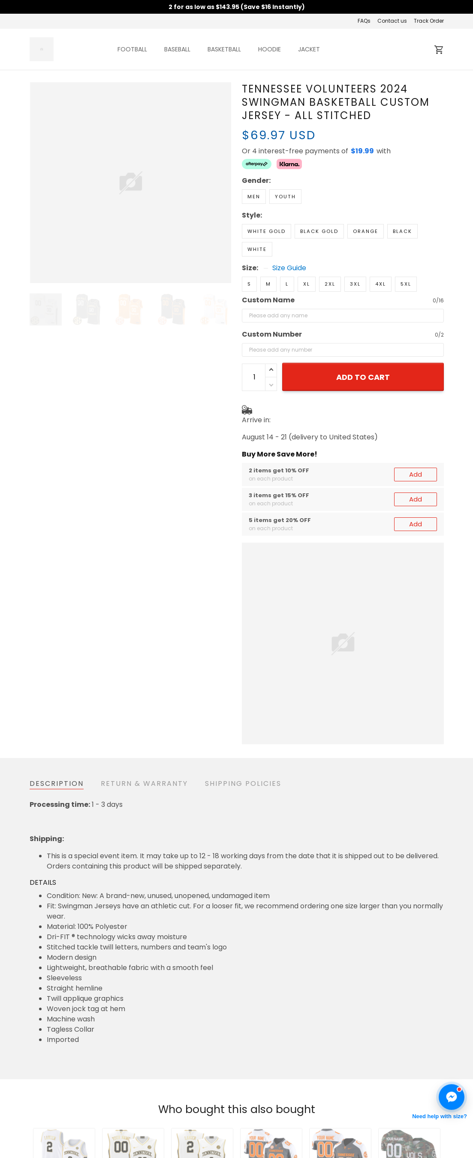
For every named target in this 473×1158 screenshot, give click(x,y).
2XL (330, 284)
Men (253, 196)
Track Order (429, 20)
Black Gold (319, 231)
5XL (406, 284)
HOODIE (269, 49)
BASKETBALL (224, 49)
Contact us (392, 20)
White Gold (266, 231)
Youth (285, 196)
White (257, 249)
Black (402, 231)
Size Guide (289, 268)
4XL (380, 284)
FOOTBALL (132, 49)
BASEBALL (177, 49)
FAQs (364, 20)
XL (306, 284)
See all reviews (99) (59, 1043)
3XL (355, 284)
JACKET (309, 49)
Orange (365, 231)
